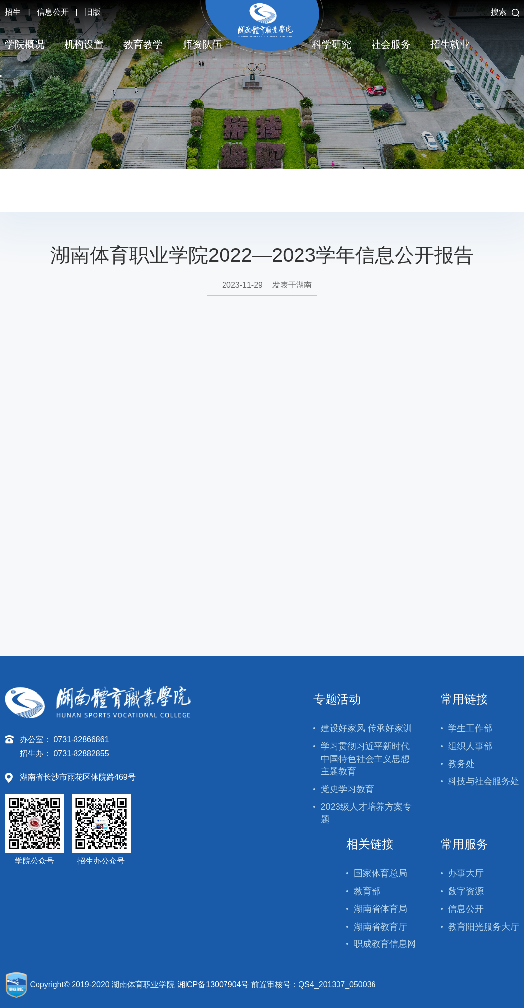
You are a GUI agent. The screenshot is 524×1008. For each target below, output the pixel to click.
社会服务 (391, 44)
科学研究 (331, 44)
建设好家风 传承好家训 (366, 728)
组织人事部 (470, 746)
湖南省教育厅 (380, 927)
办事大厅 (466, 873)
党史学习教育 (347, 789)
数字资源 (466, 891)
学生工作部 (470, 728)
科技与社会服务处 (483, 781)
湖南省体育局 (380, 909)
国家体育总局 (380, 873)
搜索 (505, 12)
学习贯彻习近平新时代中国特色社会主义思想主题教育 (365, 758)
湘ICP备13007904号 (213, 984)
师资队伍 (202, 44)
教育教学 (143, 44)
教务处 (461, 764)
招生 (13, 12)
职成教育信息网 (385, 944)
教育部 (367, 891)
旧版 (93, 12)
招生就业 (450, 44)
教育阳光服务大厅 (483, 927)
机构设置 (84, 44)
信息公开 (53, 12)
